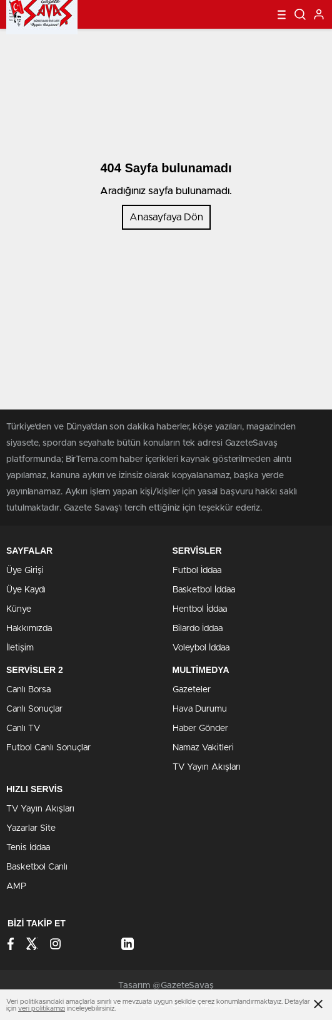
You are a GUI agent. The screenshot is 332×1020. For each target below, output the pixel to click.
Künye (18, 609)
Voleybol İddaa (201, 648)
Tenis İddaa (28, 847)
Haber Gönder (200, 728)
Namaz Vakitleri (203, 747)
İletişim (20, 648)
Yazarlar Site (31, 828)
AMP (16, 886)
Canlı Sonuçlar (34, 709)
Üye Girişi (25, 570)
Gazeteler (192, 689)
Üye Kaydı (26, 590)
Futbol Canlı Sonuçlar (48, 747)
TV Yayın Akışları (207, 767)
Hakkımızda (29, 628)
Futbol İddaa (197, 570)
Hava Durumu (200, 709)
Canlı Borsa (28, 689)
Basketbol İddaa (204, 590)
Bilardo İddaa (198, 628)
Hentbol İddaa (200, 609)
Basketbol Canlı (37, 867)
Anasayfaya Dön (166, 217)
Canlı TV (23, 728)
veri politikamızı (41, 1008)
